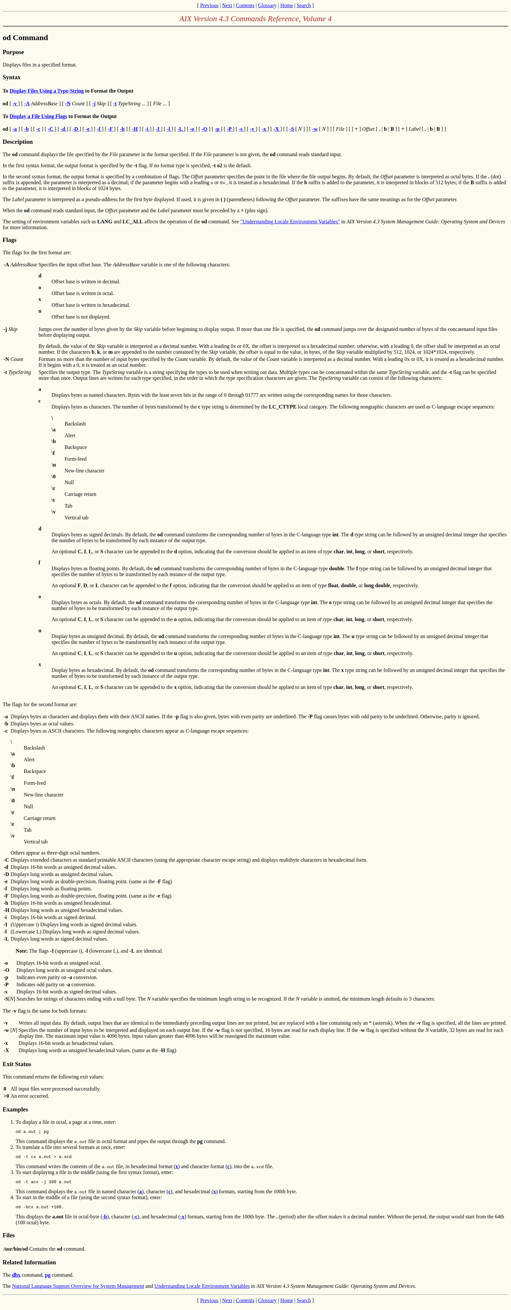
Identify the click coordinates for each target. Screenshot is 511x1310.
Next (227, 5)
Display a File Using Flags (38, 116)
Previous (209, 5)
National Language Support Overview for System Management (78, 1290)
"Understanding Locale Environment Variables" (290, 221)
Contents (245, 5)
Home (286, 5)
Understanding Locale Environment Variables (202, 1290)
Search (304, 5)
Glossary (267, 5)
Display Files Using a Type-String (46, 91)
